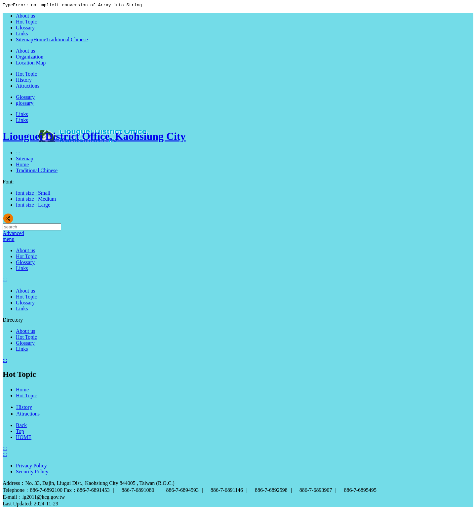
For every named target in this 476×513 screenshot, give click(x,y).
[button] (9, 240)
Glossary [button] (25, 98)
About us (25, 251)
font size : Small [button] (33, 194)
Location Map (31, 63)
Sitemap (24, 159)
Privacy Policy (31, 466)
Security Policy (32, 472)
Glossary (25, 263)
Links (22, 121)
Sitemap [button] (24, 40)
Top (20, 432)
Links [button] (22, 115)
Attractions (27, 87)
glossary (24, 104)
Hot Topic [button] (26, 75)
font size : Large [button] (33, 206)
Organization (29, 57)
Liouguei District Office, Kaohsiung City (94, 137)
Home (39, 40)
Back (21, 426)
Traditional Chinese (67, 40)
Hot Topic (26, 257)
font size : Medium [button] (36, 200)
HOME (23, 438)
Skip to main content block (3, 3)
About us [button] (25, 52)
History (24, 81)
